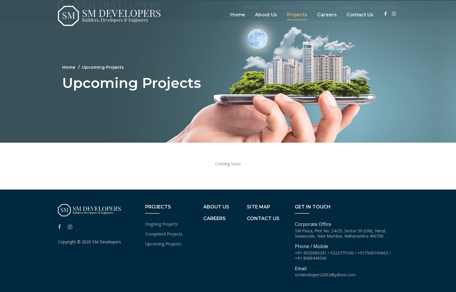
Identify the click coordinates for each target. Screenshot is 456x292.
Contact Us (384, 12)
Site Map (258, 207)
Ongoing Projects (161, 224)
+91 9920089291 (311, 253)
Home (250, 12)
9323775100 (342, 253)
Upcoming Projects (163, 244)
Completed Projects (164, 234)
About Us (282, 12)
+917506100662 (372, 253)
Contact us (263, 218)
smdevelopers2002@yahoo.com (325, 274)
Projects (316, 12)
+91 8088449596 (311, 258)
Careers (349, 12)
